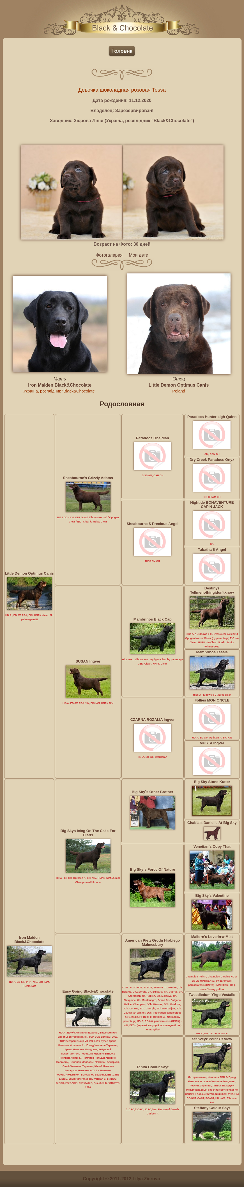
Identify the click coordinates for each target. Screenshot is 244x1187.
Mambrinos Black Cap (152, 619)
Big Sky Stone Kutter (212, 782)
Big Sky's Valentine (212, 895)
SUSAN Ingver (88, 661)
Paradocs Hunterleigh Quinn (212, 417)
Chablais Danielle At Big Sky (212, 823)
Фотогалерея (109, 255)
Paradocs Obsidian (152, 438)
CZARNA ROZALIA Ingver (152, 719)
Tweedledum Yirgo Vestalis (212, 995)
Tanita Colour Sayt (153, 1067)
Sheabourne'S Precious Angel (152, 524)
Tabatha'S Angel (212, 549)
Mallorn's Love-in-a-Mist (212, 937)
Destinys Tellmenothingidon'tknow (212, 590)
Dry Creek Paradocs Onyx (212, 459)
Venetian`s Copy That (212, 846)
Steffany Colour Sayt (212, 1108)
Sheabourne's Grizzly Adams (88, 478)
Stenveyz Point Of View (212, 1039)
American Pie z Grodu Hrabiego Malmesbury (152, 942)
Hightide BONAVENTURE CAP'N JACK (212, 504)
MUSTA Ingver (212, 743)
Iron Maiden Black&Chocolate (59, 385)
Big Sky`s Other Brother (152, 792)
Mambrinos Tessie (212, 652)
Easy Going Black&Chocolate (88, 991)
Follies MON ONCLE (212, 700)
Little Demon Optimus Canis (179, 385)
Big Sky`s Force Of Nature (152, 869)
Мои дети (138, 255)
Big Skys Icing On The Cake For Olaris (88, 833)
